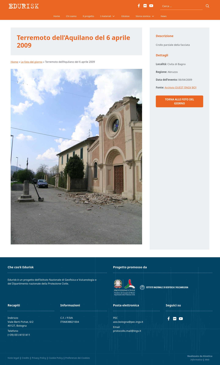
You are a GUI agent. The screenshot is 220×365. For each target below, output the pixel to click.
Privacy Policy (39, 357)
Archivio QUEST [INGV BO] (180, 87)
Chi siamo (71, 16)
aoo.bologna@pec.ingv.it (128, 322)
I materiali (109, 16)
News (164, 16)
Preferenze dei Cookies (77, 357)
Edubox (125, 16)
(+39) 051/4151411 (19, 335)
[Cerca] (208, 6)
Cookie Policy (56, 357)
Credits (25, 357)
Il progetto (88, 16)
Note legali (13, 357)
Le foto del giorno (31, 62)
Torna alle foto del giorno (179, 101)
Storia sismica (147, 16)
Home (56, 16)
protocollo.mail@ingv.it (127, 331)
